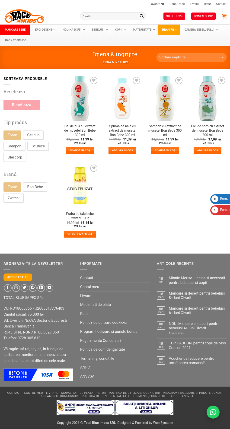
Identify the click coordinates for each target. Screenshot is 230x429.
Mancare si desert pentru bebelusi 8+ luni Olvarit (197, 295)
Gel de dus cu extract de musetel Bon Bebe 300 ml (80, 130)
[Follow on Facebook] (8, 288)
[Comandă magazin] (192, 57)
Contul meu (177, 4)
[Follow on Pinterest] (33, 288)
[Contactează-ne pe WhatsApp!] (213, 412)
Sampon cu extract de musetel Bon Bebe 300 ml (165, 130)
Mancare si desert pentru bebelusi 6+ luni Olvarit (197, 310)
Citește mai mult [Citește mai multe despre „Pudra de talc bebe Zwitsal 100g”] (79, 233)
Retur (207, 4)
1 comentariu (181, 333)
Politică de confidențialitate (102, 349)
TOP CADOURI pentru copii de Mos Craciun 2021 (197, 345)
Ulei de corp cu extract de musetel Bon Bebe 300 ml (207, 130)
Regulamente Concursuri (100, 340)
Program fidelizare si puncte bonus (108, 331)
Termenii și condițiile (97, 358)
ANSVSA (87, 376)
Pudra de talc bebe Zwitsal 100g (80, 216)
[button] (224, 16)
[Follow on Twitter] (24, 288)
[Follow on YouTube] (49, 288)
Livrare (194, 4)
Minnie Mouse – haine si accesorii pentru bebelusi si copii (197, 280)
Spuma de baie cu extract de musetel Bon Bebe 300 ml (122, 130)
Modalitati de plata (95, 304)
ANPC (85, 367)
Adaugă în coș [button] (80, 150)
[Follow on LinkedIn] (41, 288)
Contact (221, 4)
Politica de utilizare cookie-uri (104, 322)
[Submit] (142, 16)
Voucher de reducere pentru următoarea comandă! (191, 360)
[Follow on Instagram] (16, 288)
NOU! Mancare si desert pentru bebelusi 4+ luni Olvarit (194, 325)
